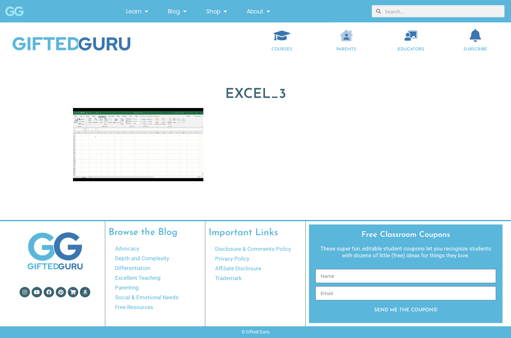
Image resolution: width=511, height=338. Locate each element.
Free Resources (134, 307)
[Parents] (346, 35)
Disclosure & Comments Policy (253, 249)
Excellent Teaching (138, 278)
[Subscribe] (475, 35)
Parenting (127, 287)
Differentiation (132, 268)
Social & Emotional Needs (147, 297)
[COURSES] (281, 35)
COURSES (281, 49)
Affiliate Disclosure (238, 268)
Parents (346, 49)
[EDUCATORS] (410, 35)
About (258, 11)
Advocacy (127, 248)
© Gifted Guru (255, 331)
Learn (137, 11)
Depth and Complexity (142, 258)
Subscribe (475, 49)
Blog (177, 11)
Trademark (228, 278)
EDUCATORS (411, 49)
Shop (216, 11)
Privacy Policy (232, 258)
